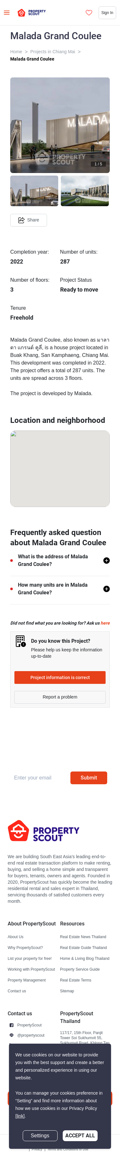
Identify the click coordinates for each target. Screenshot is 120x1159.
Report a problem (60, 697)
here (105, 623)
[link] (20, 1116)
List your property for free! (30, 958)
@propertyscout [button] (30, 1035)
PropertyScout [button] (29, 1025)
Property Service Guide (80, 969)
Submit (89, 778)
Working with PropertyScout (31, 969)
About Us (15, 936)
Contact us (17, 991)
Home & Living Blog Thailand (85, 958)
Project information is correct (60, 677)
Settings (40, 1136)
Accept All (80, 1136)
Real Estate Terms (76, 980)
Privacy (37, 1149)
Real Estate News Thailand (83, 936)
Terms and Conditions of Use (67, 1149)
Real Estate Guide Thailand (83, 947)
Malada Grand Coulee (32, 59)
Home (16, 51)
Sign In (107, 12)
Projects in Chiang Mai (52, 51)
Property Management (27, 980)
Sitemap (67, 991)
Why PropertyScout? (25, 947)
